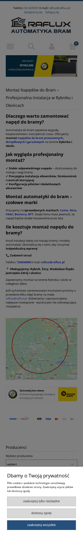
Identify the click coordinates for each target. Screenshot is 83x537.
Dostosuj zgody (41, 513)
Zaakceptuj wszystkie (41, 525)
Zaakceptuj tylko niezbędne (41, 501)
